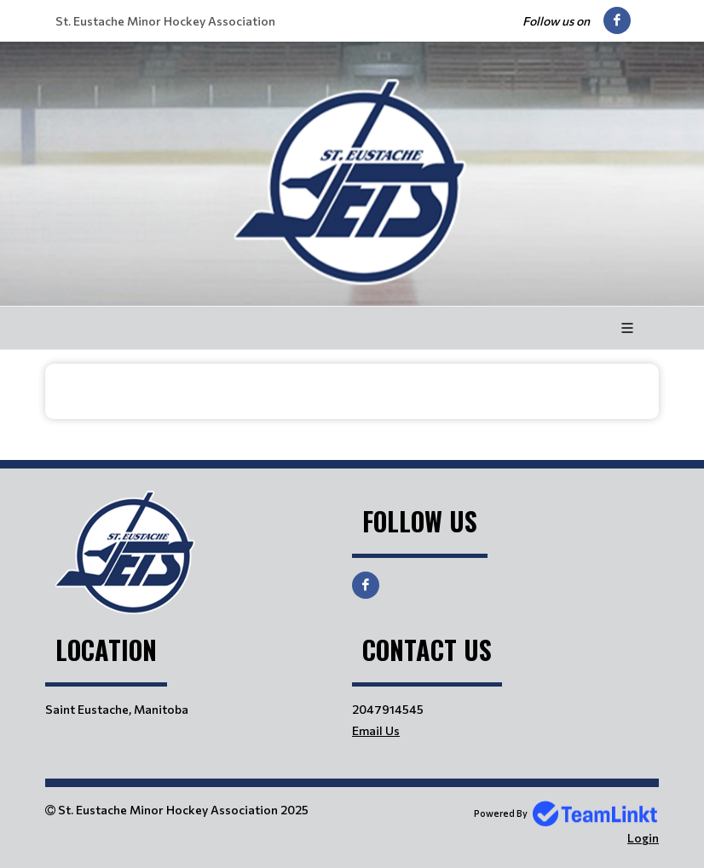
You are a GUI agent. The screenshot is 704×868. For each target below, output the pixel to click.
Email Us (376, 730)
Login (643, 838)
